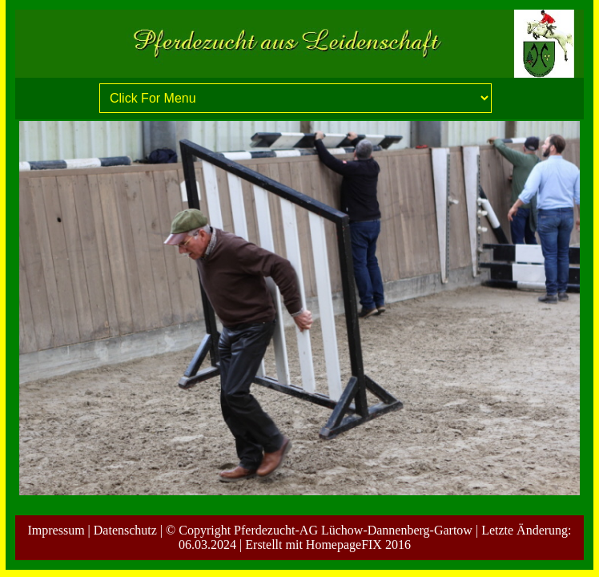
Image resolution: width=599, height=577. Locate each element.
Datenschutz (125, 530)
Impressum (55, 530)
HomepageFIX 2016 (358, 544)
